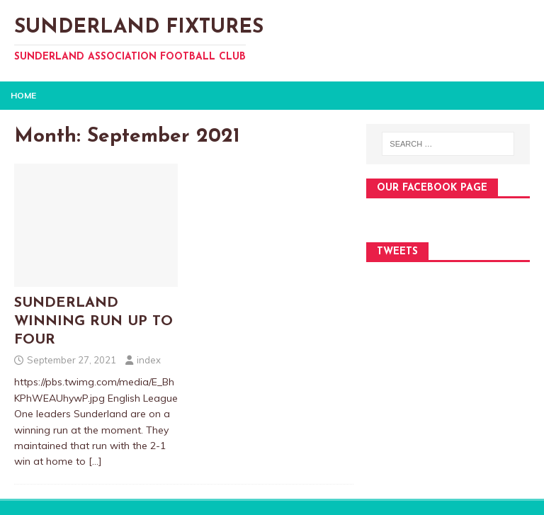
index (149, 360)
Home (23, 95)
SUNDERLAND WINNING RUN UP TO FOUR (93, 321)
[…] (95, 461)
